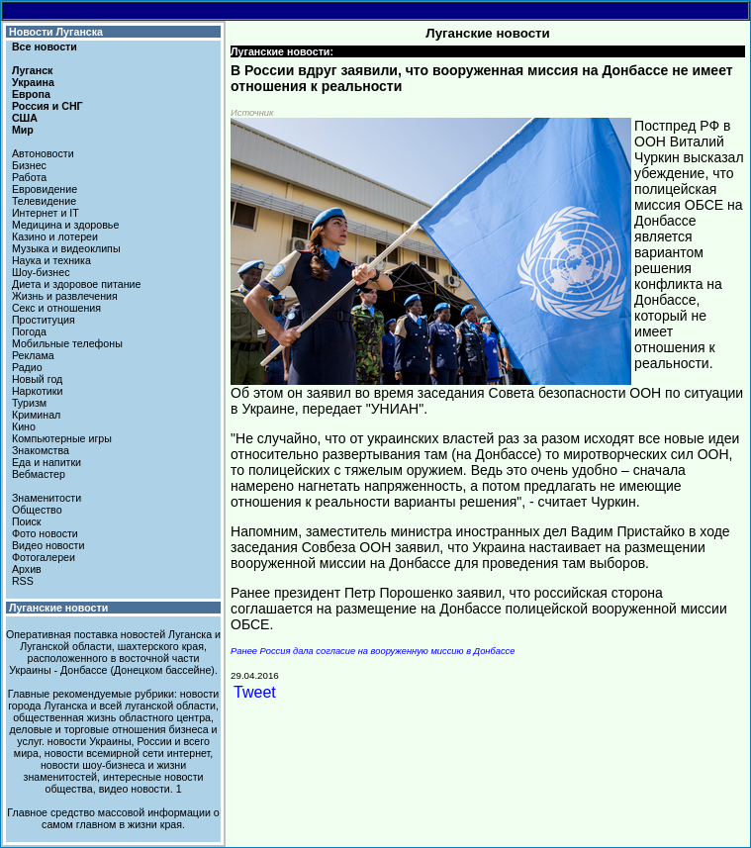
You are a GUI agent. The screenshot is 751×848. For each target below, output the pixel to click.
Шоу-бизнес (41, 272)
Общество (37, 510)
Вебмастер (38, 474)
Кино (24, 426)
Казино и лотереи (55, 236)
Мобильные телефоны (67, 343)
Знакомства (40, 450)
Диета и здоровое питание (76, 284)
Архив (27, 569)
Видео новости (48, 545)
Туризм (29, 403)
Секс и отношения (56, 308)
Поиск (27, 521)
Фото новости (45, 533)
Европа (31, 94)
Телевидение (44, 201)
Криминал (36, 415)
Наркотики (37, 391)
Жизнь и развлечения (65, 296)
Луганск (32, 70)
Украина (33, 82)
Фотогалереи (43, 557)
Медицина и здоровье (65, 225)
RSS (23, 581)
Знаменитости (46, 498)
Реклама (33, 355)
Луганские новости (58, 607)
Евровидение (44, 189)
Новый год (37, 379)
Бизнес (29, 165)
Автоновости (43, 153)
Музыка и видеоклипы (66, 248)
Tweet (255, 692)
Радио (27, 367)
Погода (29, 331)
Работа (29, 177)
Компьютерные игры (62, 438)
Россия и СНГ (47, 106)
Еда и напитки (46, 462)
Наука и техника (51, 260)
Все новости (44, 46)
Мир (23, 130)
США (25, 118)
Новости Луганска (56, 32)
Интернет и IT (45, 213)
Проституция (43, 320)
